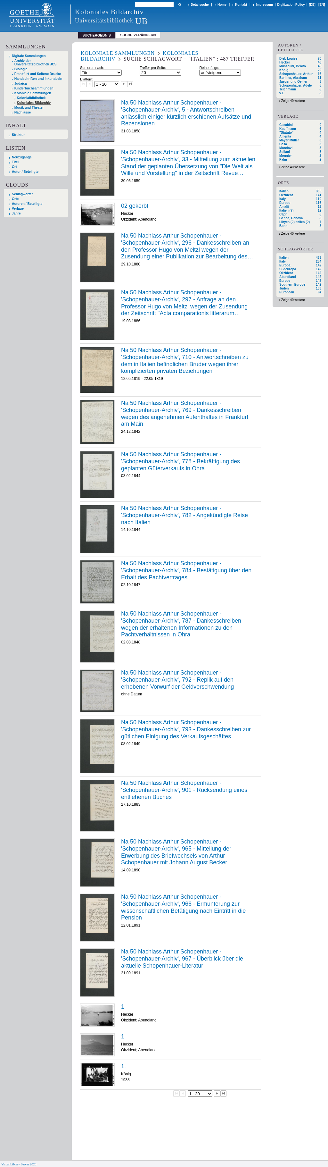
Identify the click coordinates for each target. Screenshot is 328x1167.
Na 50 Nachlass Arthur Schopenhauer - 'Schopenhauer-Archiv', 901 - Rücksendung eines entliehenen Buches (184, 790)
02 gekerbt (134, 206)
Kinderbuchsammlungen (33, 88)
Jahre (16, 213)
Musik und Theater (29, 107)
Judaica (20, 83)
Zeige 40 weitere (293, 101)
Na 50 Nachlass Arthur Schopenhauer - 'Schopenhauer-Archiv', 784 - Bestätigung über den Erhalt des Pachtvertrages (186, 570)
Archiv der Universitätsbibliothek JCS (35, 62)
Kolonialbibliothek (31, 98)
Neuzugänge (22, 157)
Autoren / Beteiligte (27, 204)
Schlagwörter (22, 194)
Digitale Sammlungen (29, 56)
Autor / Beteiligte (25, 171)
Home (221, 4)
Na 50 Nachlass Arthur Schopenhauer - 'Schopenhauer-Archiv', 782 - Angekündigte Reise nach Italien (184, 515)
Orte (15, 199)
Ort (14, 167)
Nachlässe (22, 112)
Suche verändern (138, 35)
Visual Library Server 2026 (18, 1164)
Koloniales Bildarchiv (34, 103)
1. (123, 1066)
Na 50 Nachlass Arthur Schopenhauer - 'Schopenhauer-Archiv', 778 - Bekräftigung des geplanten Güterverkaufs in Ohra (180, 461)
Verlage (18, 208)
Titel (15, 162)
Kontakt (241, 4)
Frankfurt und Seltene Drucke (37, 74)
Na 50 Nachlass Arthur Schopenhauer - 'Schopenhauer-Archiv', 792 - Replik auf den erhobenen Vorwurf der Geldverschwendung (177, 679)
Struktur (18, 135)
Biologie (21, 69)
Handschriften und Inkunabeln (38, 78)
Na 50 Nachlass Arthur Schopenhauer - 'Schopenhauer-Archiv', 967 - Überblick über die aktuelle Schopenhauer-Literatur (182, 958)
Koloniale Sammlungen (32, 93)
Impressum (264, 4)
